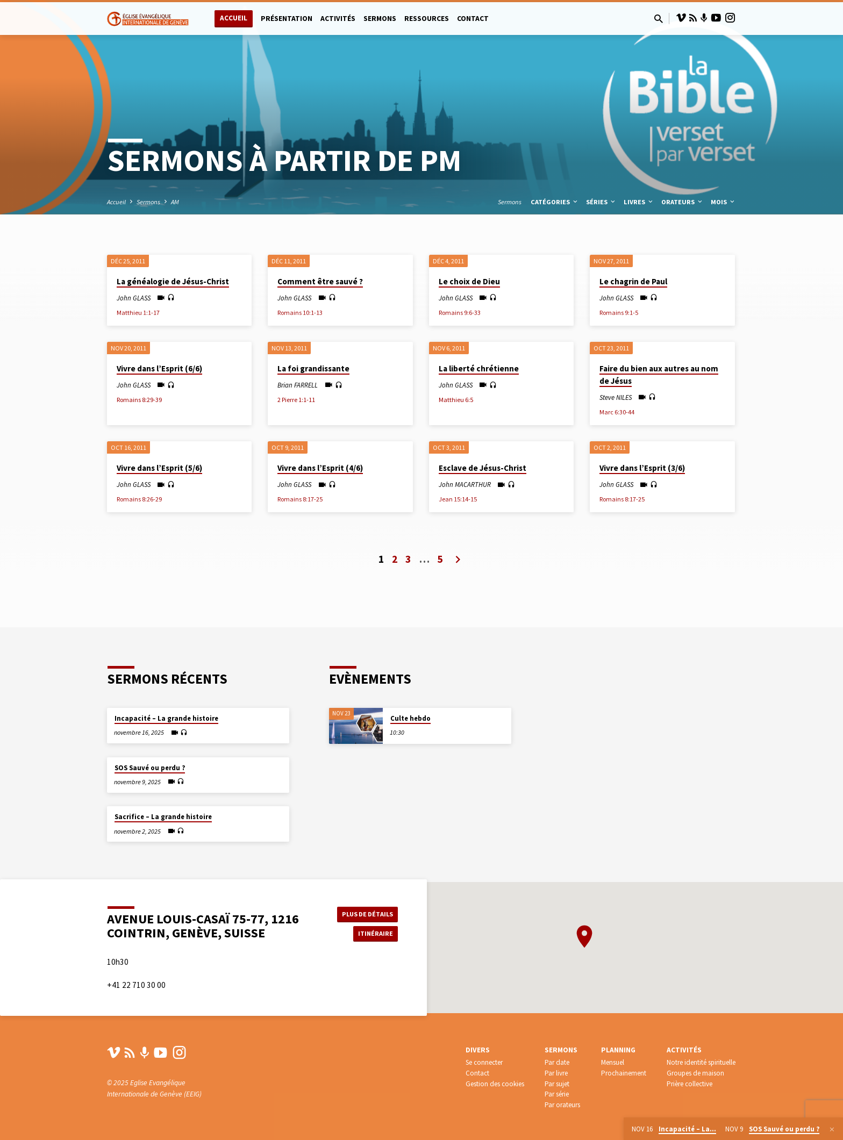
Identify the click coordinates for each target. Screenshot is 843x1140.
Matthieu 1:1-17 (138, 313)
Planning (618, 1050)
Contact (473, 18)
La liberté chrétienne (479, 368)
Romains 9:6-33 (460, 313)
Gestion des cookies (495, 1083)
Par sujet (557, 1083)
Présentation (286, 18)
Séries (601, 202)
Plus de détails (364, 905)
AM (175, 202)
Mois (723, 202)
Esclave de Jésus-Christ (482, 468)
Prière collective (689, 1083)
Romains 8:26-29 (139, 499)
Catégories (555, 202)
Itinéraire (371, 927)
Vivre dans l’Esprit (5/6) (159, 468)
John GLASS (134, 297)
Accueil (233, 18)
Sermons (379, 18)
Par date (557, 1062)
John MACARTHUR (465, 484)
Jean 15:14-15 (458, 499)
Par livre (556, 1073)
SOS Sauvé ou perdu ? (150, 753)
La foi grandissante (313, 368)
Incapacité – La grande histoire (166, 704)
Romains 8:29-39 (139, 400)
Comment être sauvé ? (320, 281)
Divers (478, 1050)
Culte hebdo (410, 704)
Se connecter (484, 1062)
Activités (337, 18)
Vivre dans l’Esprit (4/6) (320, 468)
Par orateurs (562, 1104)
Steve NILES (615, 397)
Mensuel (612, 1062)
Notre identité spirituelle (701, 1062)
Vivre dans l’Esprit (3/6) (642, 468)
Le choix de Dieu (469, 281)
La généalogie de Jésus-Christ (173, 281)
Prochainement (623, 1073)
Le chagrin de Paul (633, 281)
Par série (557, 1094)
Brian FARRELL (297, 385)
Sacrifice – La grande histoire (163, 803)
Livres (639, 202)
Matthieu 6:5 (456, 400)
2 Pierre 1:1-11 (296, 400)
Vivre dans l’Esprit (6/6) (159, 368)
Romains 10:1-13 (300, 313)
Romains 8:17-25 (300, 499)
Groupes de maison (695, 1073)
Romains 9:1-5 (618, 313)
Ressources (426, 18)
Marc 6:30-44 (616, 412)
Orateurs (682, 202)
